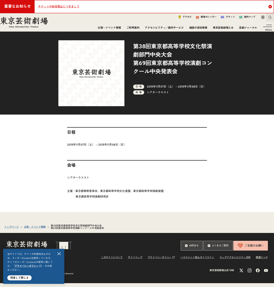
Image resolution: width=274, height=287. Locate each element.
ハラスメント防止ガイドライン (197, 261)
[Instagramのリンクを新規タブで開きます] (249, 274)
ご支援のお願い (250, 249)
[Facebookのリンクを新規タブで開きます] (258, 274)
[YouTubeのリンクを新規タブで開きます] (266, 274)
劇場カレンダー (201, 18)
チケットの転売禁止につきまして (58, 6)
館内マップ (242, 18)
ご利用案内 (131, 29)
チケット (223, 18)
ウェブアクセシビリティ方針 (235, 261)
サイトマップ (135, 261)
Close (270, 6)
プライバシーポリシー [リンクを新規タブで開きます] (27, 266)
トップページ (11, 231)
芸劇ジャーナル (247, 29)
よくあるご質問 (218, 249)
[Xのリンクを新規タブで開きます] (241, 274)
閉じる (59, 253)
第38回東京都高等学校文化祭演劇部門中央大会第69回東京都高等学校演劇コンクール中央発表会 (77, 230)
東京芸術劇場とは (221, 29)
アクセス (180, 18)
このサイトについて (112, 261)
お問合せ (192, 249)
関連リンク (262, 261)
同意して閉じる (19, 278)
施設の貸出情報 (197, 29)
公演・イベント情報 (108, 29)
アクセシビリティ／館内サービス (162, 29)
